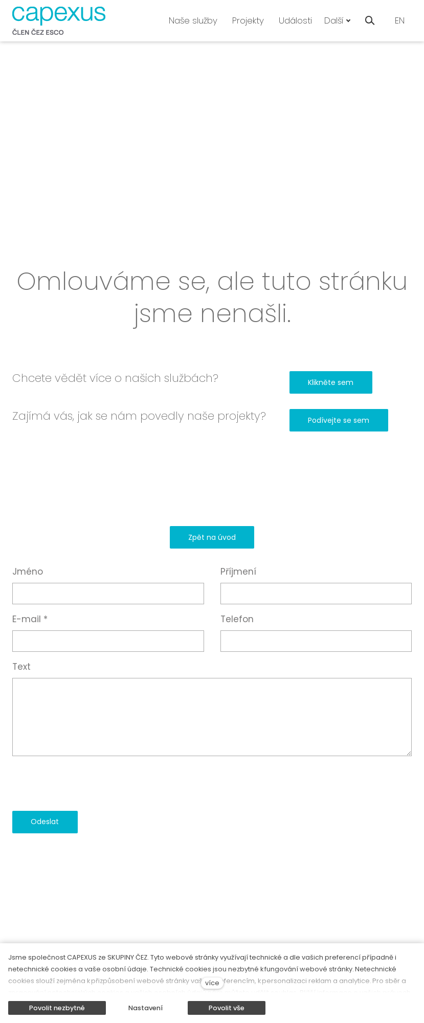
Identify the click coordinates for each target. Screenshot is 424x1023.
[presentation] (90, 783)
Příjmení (238, 571)
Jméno (27, 571)
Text (21, 667)
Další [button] (337, 20)
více (212, 983)
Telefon (237, 619)
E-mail (30, 619)
